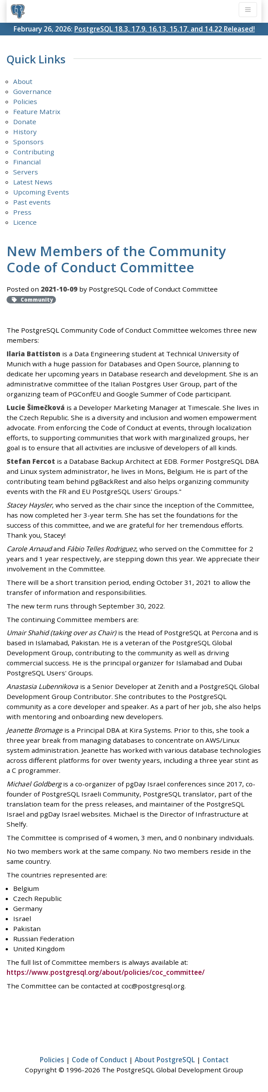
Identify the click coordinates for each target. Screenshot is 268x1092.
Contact (215, 1059)
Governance (32, 91)
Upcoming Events (41, 192)
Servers (25, 171)
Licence (25, 222)
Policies (25, 101)
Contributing (33, 151)
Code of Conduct (99, 1059)
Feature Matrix (36, 111)
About (22, 81)
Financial (27, 161)
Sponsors (28, 141)
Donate (24, 121)
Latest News (32, 181)
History (25, 131)
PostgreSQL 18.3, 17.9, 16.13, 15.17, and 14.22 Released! (164, 28)
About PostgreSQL (165, 1059)
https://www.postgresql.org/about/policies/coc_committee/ (106, 972)
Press (22, 212)
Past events (32, 202)
